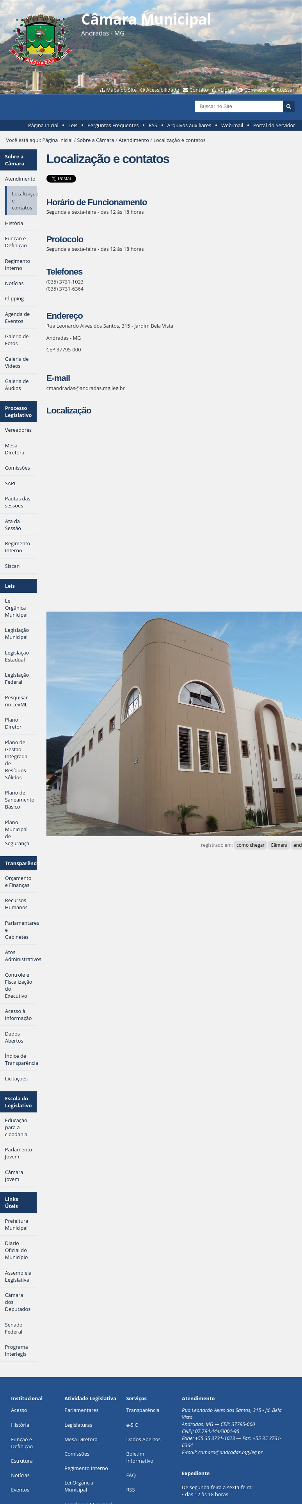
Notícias (20, 1475)
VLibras (226, 89)
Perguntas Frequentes (113, 125)
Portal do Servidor (274, 125)
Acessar (286, 89)
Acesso (19, 1410)
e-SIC (132, 1424)
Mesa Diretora (81, 1439)
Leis (72, 125)
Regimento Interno (86, 1468)
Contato (199, 89)
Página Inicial (43, 125)
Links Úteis (11, 1202)
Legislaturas (78, 1424)
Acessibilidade (162, 89)
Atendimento (134, 140)
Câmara (279, 845)
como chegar (250, 845)
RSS (153, 125)
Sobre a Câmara (95, 140)
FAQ (131, 1475)
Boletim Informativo (139, 1457)
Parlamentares (81, 1410)
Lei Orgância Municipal (78, 1486)
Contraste (255, 89)
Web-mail (232, 125)
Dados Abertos (143, 1439)
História (20, 1424)
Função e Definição (22, 1443)
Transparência (21, 863)
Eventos (20, 1489)
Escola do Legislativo (18, 1102)
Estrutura (22, 1460)
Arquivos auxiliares (189, 125)
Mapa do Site (121, 89)
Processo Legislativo (18, 411)
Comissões (76, 1453)
